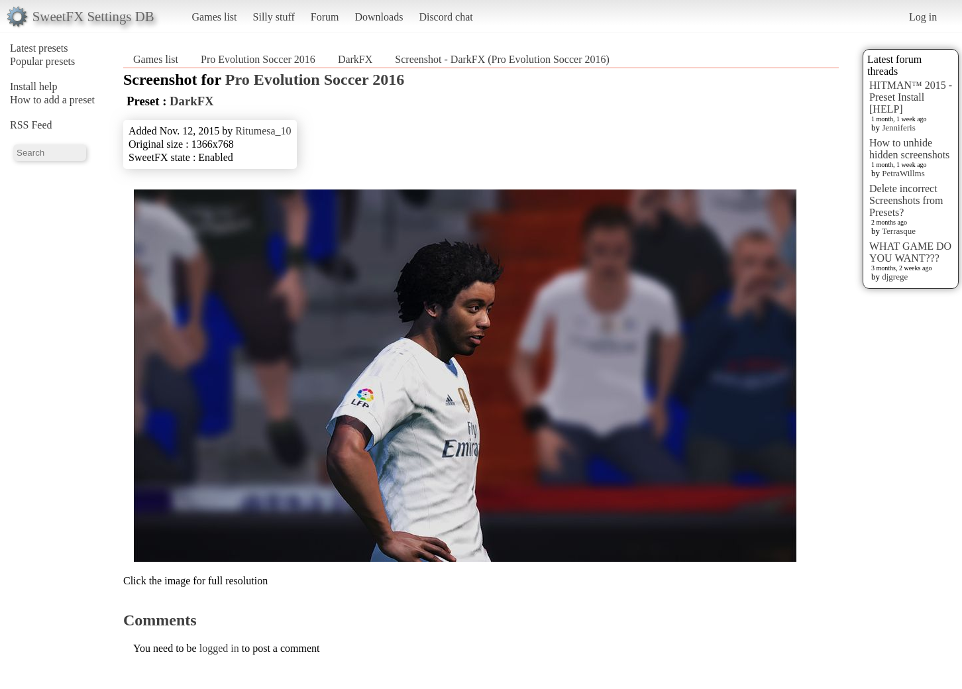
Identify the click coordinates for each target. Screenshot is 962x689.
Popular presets (42, 61)
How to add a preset (52, 99)
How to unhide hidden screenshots (909, 148)
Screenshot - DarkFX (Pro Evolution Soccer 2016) (502, 59)
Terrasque (899, 231)
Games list (214, 17)
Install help (34, 86)
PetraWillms (903, 173)
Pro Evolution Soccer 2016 (258, 59)
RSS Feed (31, 125)
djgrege (895, 277)
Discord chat (445, 17)
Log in (923, 17)
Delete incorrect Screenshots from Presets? (906, 200)
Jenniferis (899, 127)
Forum (325, 17)
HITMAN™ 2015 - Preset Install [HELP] (910, 97)
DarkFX (355, 59)
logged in (219, 648)
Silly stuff (274, 17)
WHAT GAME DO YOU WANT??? (910, 252)
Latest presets (39, 48)
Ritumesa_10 (263, 130)
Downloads (378, 17)
